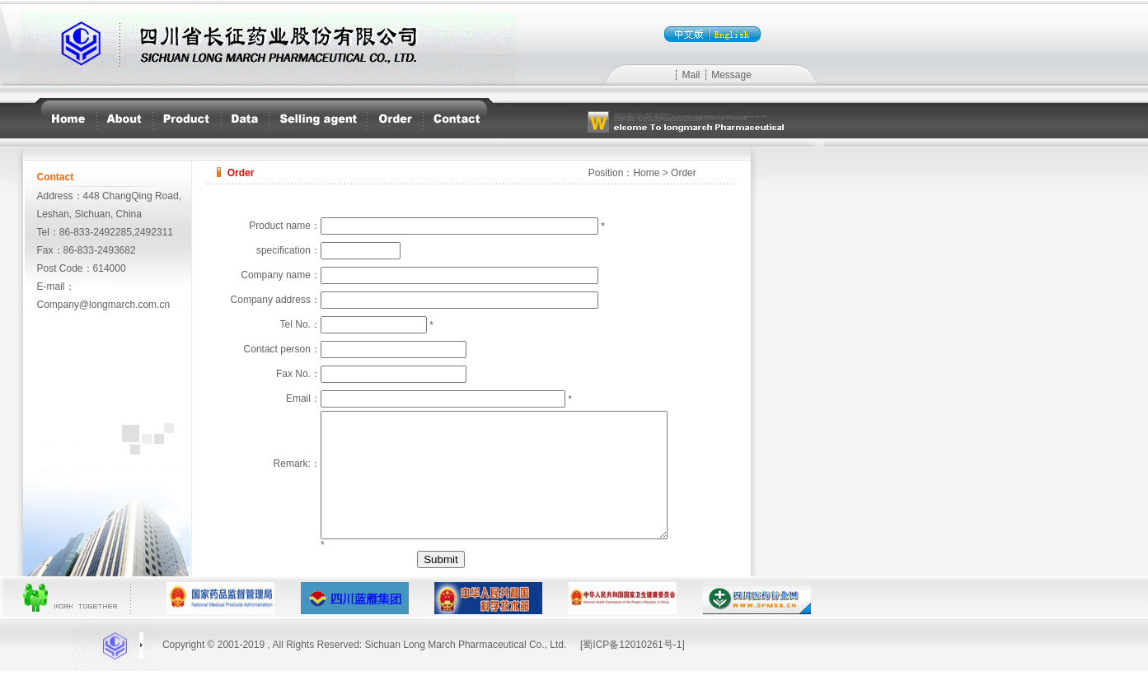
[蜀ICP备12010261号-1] (632, 672)
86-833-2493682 (99, 250)
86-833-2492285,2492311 (116, 232)
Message (731, 75)
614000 (109, 268)
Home (646, 173)
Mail (691, 75)
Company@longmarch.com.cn (104, 304)
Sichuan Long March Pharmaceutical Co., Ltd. (466, 672)
